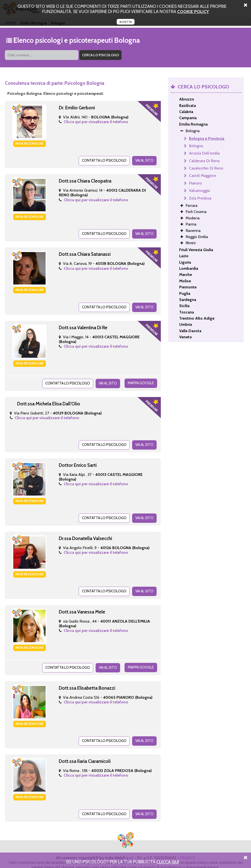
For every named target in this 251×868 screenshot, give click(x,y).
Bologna (196, 145)
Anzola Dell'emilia (204, 153)
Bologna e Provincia (206, 138)
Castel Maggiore (202, 175)
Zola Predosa (200, 198)
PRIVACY (188, 850)
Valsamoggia (199, 190)
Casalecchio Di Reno (206, 168)
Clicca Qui (167, 861)
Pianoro (195, 183)
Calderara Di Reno (204, 160)
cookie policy (193, 11)
